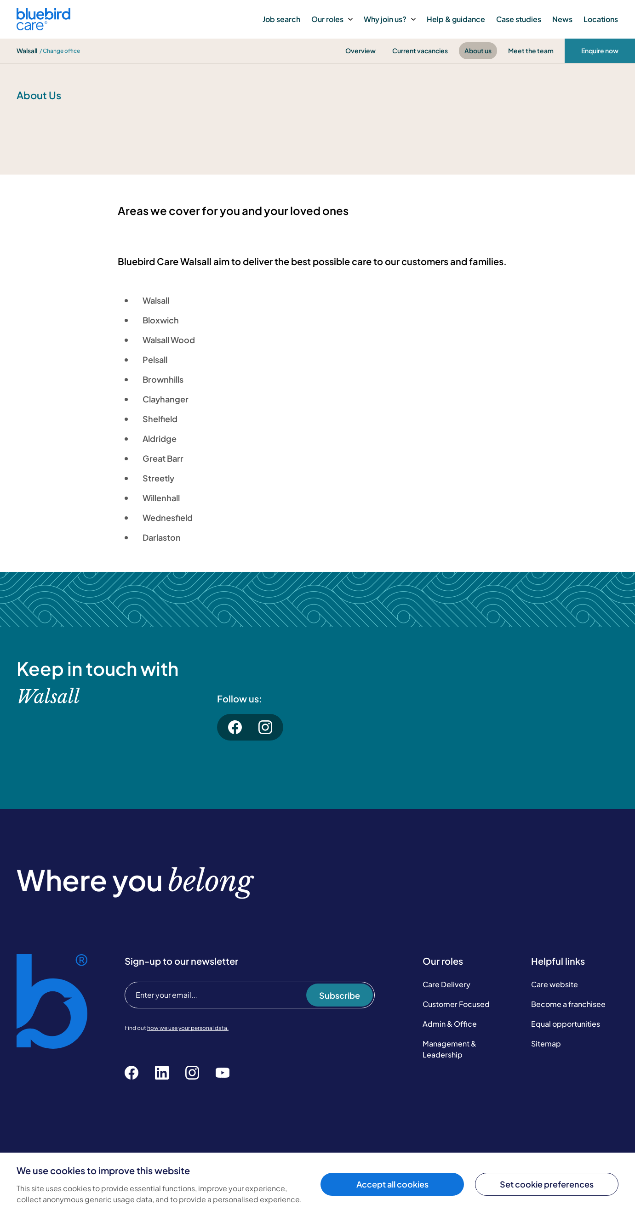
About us (478, 50)
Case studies (518, 19)
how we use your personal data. (188, 1027)
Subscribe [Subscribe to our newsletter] (339, 995)
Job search (281, 19)
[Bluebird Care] (43, 27)
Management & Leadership (449, 1049)
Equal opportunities (565, 1024)
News (562, 19)
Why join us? (390, 19)
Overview (360, 50)
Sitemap (546, 1043)
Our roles (332, 19)
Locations (601, 19)
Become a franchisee (568, 1004)
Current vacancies (420, 50)
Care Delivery (446, 984)
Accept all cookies (392, 1184)
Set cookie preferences (547, 1184)
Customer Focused (456, 1004)
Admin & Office (450, 1024)
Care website (554, 984)
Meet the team (531, 50)
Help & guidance (456, 19)
